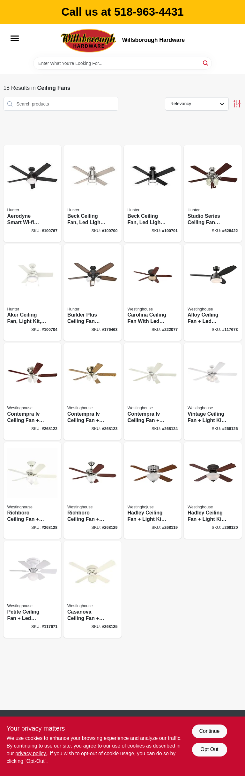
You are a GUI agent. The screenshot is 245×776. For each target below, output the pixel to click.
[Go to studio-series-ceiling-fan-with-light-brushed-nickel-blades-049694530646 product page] (213, 193)
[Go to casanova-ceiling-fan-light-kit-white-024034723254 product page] (92, 589)
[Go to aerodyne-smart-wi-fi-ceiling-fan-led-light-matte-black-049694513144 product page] (33, 193)
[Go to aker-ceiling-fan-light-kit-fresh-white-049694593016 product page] (33, 292)
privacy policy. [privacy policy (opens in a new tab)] (31, 753)
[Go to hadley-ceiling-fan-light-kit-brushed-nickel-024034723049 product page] (153, 490)
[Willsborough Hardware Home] (89, 40)
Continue (209, 731)
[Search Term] (122, 63)
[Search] (206, 63)
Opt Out (209, 749)
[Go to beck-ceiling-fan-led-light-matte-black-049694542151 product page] (153, 193)
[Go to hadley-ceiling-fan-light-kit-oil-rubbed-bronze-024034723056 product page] (213, 490)
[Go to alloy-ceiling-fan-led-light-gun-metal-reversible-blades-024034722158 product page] (213, 292)
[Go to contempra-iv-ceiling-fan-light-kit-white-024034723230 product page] (153, 391)
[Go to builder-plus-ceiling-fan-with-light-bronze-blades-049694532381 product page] (92, 292)
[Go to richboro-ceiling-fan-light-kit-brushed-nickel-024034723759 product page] (92, 490)
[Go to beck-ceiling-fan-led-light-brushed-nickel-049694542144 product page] (92, 193)
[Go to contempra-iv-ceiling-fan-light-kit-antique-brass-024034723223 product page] (92, 391)
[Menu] (15, 38)
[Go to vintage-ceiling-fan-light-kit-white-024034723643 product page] (213, 391)
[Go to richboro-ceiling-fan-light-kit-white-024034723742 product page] (33, 490)
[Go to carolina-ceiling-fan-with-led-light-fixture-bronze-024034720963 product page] (153, 292)
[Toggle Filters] (237, 103)
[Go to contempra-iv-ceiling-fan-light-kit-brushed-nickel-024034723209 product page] (33, 391)
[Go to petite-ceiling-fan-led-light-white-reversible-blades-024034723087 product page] (33, 589)
